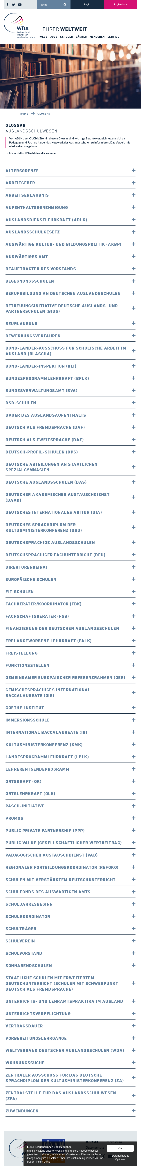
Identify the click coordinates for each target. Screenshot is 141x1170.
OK (120, 1148)
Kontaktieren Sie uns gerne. (42, 153)
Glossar (43, 113)
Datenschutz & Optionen (120, 1157)
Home (24, 113)
